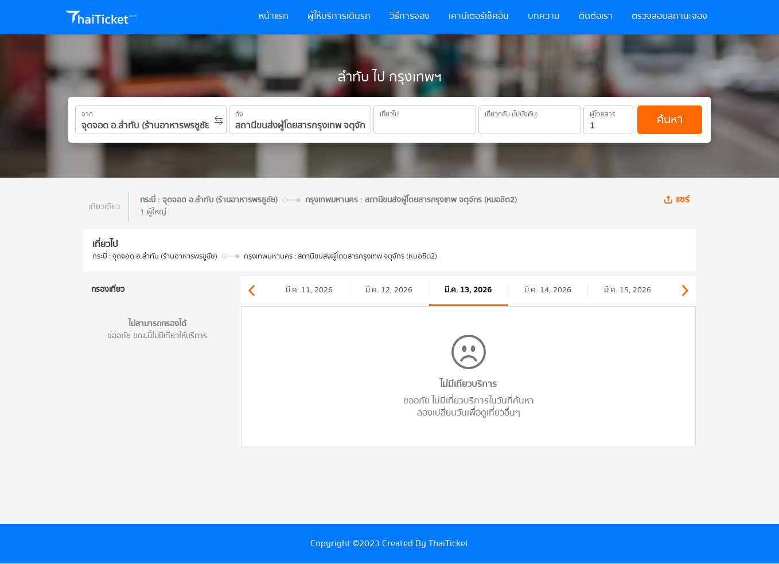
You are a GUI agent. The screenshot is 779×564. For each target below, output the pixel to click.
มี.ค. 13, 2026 (468, 290)
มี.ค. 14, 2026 (547, 290)
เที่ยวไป (389, 112)
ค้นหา (670, 119)
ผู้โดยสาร (603, 112)
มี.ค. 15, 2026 (627, 290)
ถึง (239, 112)
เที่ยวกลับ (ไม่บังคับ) (511, 112)
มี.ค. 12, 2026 (388, 290)
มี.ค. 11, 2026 (309, 290)
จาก (87, 112)
